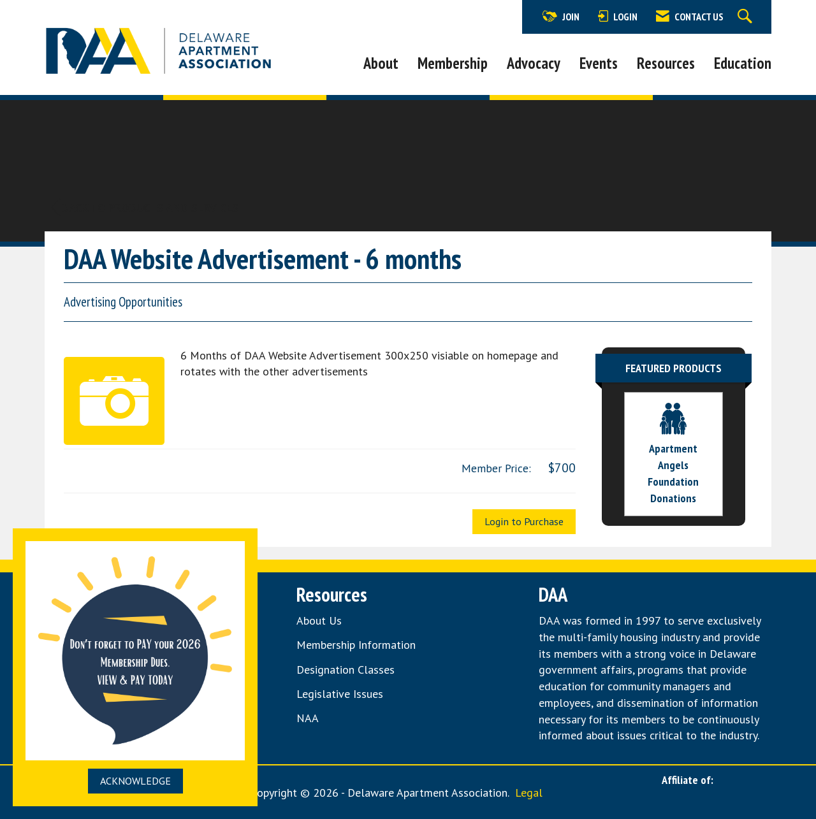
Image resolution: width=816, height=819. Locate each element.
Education (742, 63)
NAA (308, 718)
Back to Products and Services (144, 207)
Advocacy (533, 63)
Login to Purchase (524, 521)
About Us (319, 620)
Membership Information (356, 644)
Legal (529, 792)
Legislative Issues (339, 693)
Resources (666, 63)
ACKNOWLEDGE (135, 780)
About (380, 63)
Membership (453, 63)
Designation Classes (345, 669)
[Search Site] (746, 16)
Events (598, 63)
